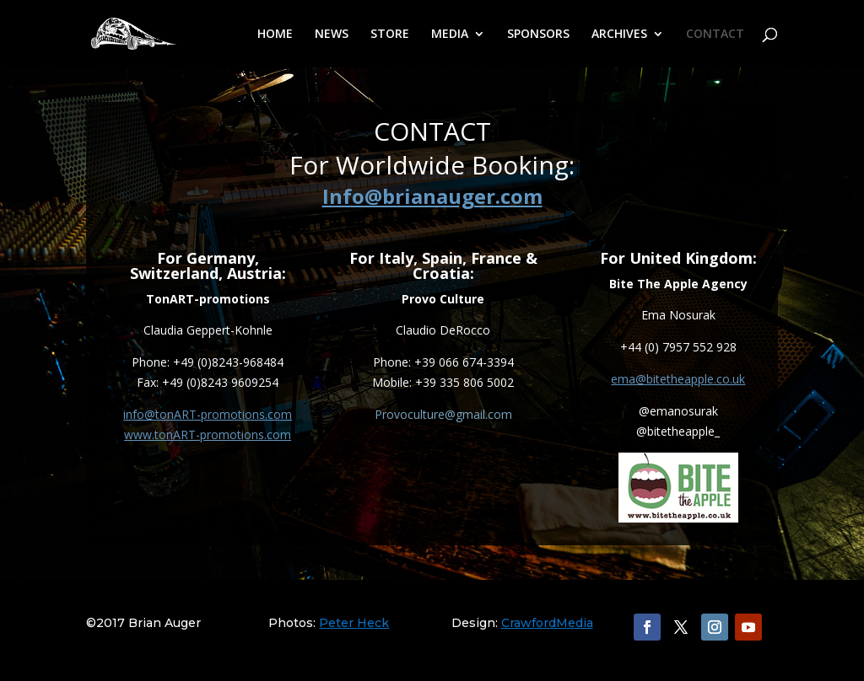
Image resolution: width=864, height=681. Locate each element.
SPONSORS (538, 34)
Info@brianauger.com (432, 196)
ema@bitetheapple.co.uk (678, 379)
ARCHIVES (619, 34)
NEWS (331, 34)
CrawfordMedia (547, 622)
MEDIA (449, 34)
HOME (275, 34)
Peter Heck (354, 622)
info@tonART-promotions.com (207, 414)
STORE (389, 34)
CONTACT (715, 34)
